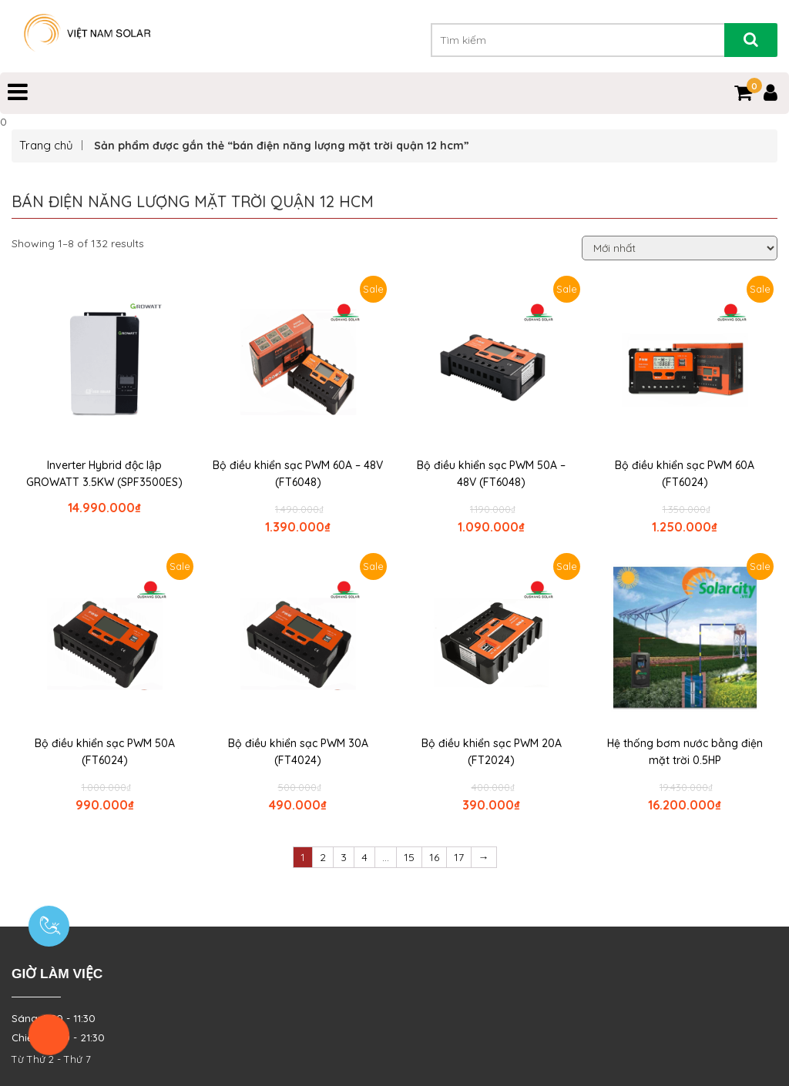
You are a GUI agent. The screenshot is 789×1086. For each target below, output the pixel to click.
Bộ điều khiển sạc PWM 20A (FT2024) (491, 751)
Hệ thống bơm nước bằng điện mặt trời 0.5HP (685, 751)
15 (409, 857)
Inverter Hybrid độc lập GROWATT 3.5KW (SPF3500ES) (104, 473)
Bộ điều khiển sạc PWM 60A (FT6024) (684, 473)
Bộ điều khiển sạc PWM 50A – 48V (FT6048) (491, 473)
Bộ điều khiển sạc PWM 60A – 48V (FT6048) (298, 473)
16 (434, 857)
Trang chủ (46, 145)
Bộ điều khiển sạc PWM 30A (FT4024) (298, 751)
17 (459, 857)
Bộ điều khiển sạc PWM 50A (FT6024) (105, 751)
